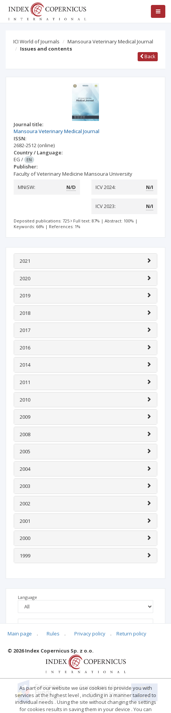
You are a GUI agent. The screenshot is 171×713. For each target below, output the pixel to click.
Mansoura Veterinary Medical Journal (110, 41)
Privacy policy (89, 633)
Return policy (131, 633)
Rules (53, 633)
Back (147, 56)
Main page (20, 633)
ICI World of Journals (36, 41)
